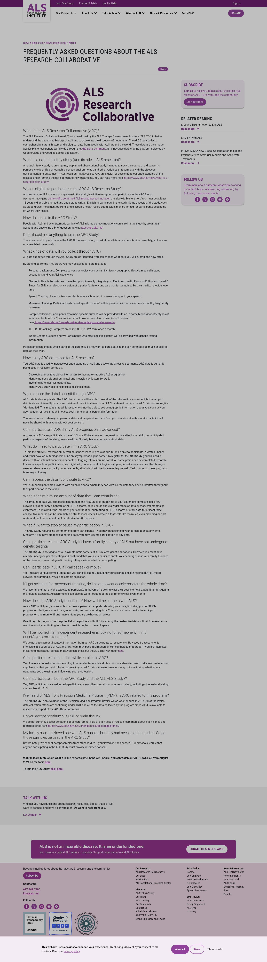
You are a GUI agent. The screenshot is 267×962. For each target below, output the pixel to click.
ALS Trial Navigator (234, 872)
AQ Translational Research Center (153, 883)
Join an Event (194, 875)
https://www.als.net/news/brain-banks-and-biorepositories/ (83, 725)
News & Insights (232, 875)
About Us (88, 13)
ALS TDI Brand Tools (146, 915)
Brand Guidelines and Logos (150, 919)
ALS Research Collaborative (150, 872)
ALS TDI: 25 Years (145, 893)
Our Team (141, 896)
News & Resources (162, 13)
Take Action (109, 13)
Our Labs (140, 875)
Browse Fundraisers (197, 879)
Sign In (237, 3)
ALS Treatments (195, 900)
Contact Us (141, 908)
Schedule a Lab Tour (146, 911)
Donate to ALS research (207, 849)
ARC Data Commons (93, 148)
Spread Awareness (197, 890)
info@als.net (31, 893)
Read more (190, 128)
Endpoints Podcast (234, 886)
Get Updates (193, 883)
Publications (142, 879)
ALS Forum (229, 883)
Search (188, 13)
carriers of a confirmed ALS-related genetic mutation (79, 198)
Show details (215, 949)
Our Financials (143, 904)
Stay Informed (194, 101)
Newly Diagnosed (196, 904)
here (120, 650)
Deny (197, 949)
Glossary (191, 911)
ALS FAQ (191, 908)
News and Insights (56, 42)
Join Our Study (65, 3)
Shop (226, 890)
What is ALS (134, 13)
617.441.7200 (31, 889)
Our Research (64, 13)
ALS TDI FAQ (142, 900)
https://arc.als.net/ (91, 227)
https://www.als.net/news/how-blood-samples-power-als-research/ (74, 322)
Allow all (180, 949)
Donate (236, 13)
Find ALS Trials (88, 3)
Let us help (32, 814)
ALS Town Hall (231, 879)
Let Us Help (109, 3)
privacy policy (72, 951)
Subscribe (32, 875)
